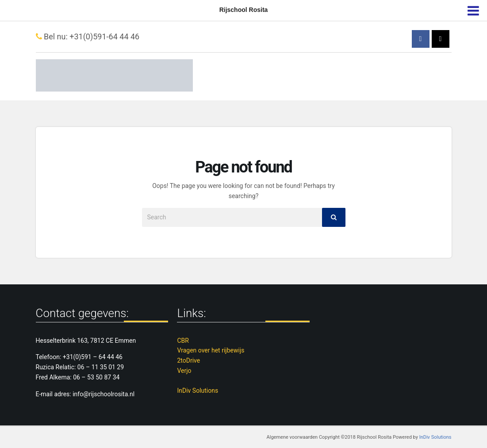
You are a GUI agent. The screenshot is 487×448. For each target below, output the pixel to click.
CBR (182, 340)
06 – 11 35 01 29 (100, 367)
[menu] (473, 8)
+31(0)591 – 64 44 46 (93, 356)
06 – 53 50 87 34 (96, 377)
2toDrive (188, 360)
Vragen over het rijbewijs (210, 350)
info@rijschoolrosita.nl (103, 394)
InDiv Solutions (197, 390)
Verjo (184, 370)
